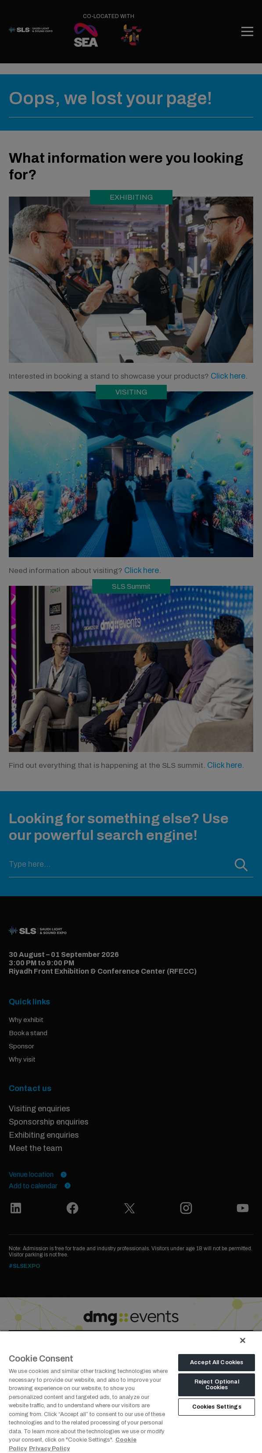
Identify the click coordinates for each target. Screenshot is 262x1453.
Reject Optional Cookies (216, 1385)
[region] (131, 1391)
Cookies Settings (216, 1407)
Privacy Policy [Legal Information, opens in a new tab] (49, 1449)
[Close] (242, 1340)
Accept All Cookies (216, 1362)
